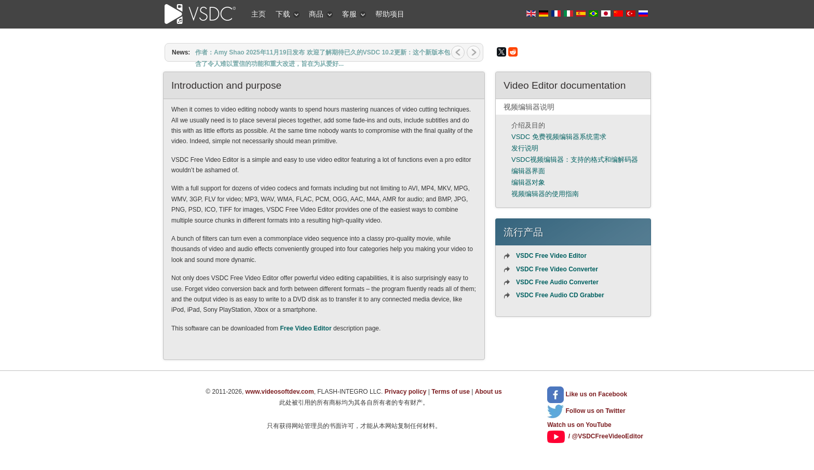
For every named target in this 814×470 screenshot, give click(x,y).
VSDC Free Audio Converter (557, 282)
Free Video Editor (305, 328)
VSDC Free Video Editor (551, 255)
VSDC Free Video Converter (557, 269)
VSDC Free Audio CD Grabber (560, 295)
